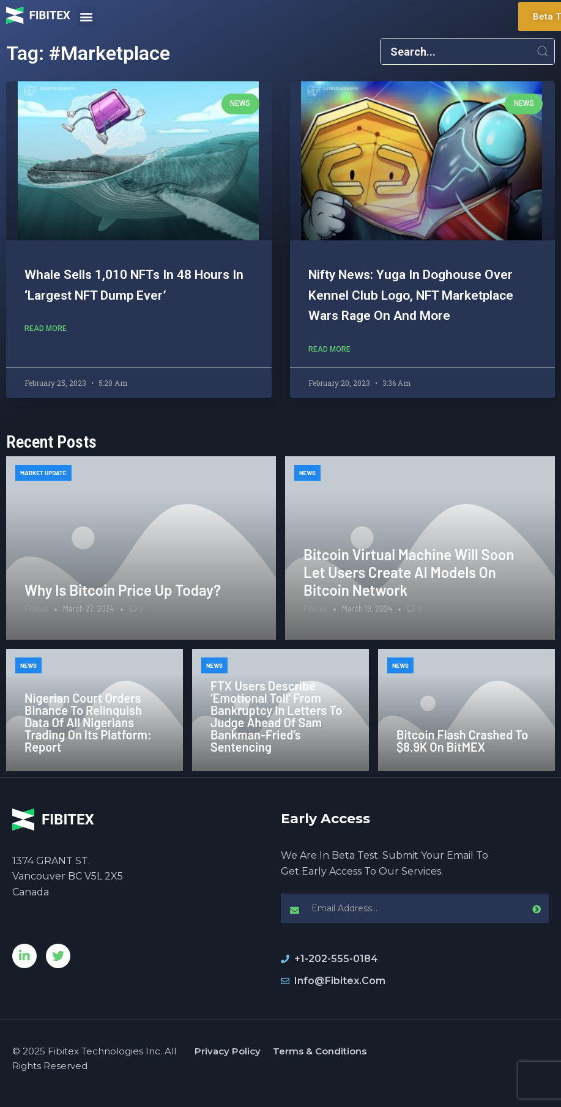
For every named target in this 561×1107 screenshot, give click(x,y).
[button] (86, 16)
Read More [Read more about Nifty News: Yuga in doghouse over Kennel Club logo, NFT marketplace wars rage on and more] (329, 349)
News (307, 472)
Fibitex (36, 608)
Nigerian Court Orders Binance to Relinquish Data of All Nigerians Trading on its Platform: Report (88, 722)
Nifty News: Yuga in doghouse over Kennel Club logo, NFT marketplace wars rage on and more (410, 295)
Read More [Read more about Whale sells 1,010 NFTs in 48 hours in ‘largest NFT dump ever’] (45, 328)
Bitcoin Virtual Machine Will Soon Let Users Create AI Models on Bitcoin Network (409, 572)
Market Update (43, 472)
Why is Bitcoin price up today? (122, 590)
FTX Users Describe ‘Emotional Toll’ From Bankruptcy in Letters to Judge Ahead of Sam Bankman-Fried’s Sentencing (276, 716)
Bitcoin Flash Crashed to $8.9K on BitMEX (462, 740)
